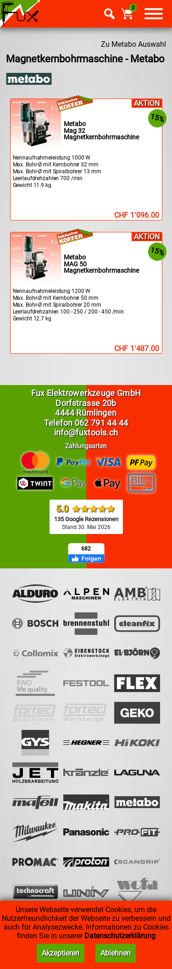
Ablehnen (115, 953)
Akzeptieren (60, 953)
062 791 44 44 (101, 423)
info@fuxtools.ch (86, 432)
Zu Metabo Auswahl (133, 44)
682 (86, 548)
